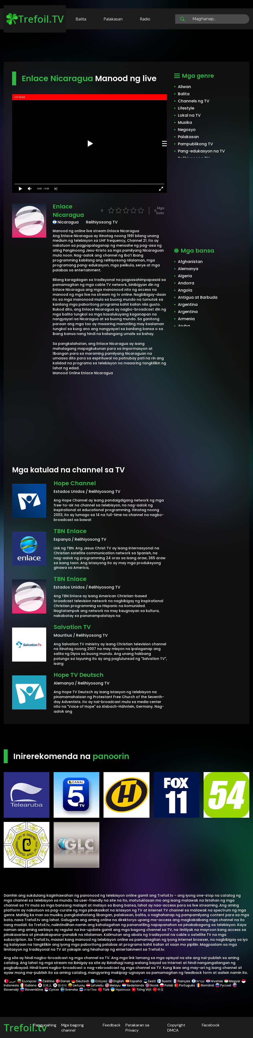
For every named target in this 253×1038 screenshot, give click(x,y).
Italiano (28, 985)
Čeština (46, 981)
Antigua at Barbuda (197, 297)
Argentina (188, 304)
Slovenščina (32, 989)
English (116, 981)
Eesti (149, 981)
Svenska (69, 989)
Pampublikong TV (195, 144)
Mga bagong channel (72, 1027)
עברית (198, 981)
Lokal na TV (189, 115)
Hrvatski (214, 981)
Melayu (112, 985)
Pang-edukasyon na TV (201, 151)
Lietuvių (76, 985)
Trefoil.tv (25, 1027)
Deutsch (80, 981)
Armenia (186, 319)
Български (27, 981)
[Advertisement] (126, 46)
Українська (120, 989)
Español (134, 981)
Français (181, 981)
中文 (158, 989)
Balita (81, 19)
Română (205, 985)
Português (185, 985)
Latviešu (94, 985)
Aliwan (184, 87)
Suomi (164, 981)
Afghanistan (190, 261)
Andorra (186, 283)
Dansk (63, 981)
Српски (52, 989)
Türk (103, 989)
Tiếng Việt (141, 989)
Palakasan (113, 19)
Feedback (112, 1025)
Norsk (152, 985)
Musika (185, 122)
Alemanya (188, 269)
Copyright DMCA (176, 1027)
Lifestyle (186, 108)
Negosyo (187, 129)
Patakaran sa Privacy (137, 1027)
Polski (166, 985)
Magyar (232, 981)
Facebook (211, 1025)
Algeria (185, 276)
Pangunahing (44, 1025)
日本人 (44, 985)
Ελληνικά (99, 981)
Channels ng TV (193, 101)
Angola (185, 290)
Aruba (184, 326)
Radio (145, 19)
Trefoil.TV (35, 19)
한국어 (59, 985)
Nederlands (133, 985)
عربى (10, 981)
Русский (223, 985)
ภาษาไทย (88, 989)
